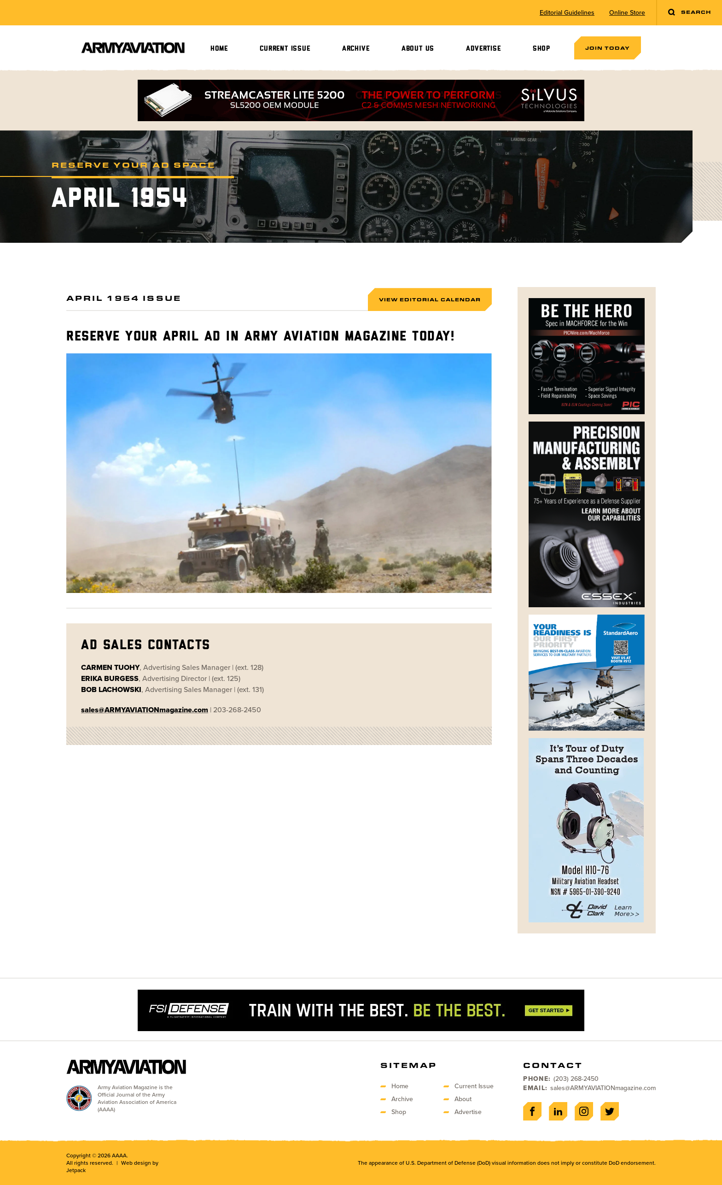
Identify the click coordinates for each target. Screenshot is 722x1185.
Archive (356, 49)
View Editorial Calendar (430, 299)
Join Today (607, 48)
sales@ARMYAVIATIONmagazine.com (603, 1088)
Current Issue (285, 49)
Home (219, 49)
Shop (541, 49)
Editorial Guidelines (567, 13)
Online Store (627, 13)
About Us (418, 49)
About (463, 1099)
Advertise (483, 49)
